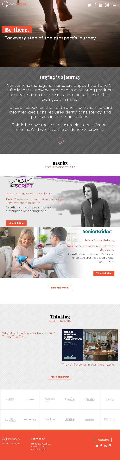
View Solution (16, 223)
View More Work (60, 287)
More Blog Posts (60, 376)
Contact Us (103, 440)
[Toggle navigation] (114, 4)
